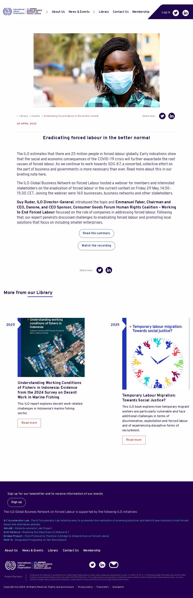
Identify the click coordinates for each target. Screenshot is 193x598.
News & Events (79, 12)
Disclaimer (118, 587)
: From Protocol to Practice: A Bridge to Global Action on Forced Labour (56, 536)
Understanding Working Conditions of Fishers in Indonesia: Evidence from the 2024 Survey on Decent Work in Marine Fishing (49, 390)
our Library (40, 293)
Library (101, 12)
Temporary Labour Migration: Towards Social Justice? (149, 398)
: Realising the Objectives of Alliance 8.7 (36, 532)
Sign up (16, 502)
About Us (55, 12)
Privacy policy (85, 587)
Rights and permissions (61, 587)
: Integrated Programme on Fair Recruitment (35, 540)
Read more (29, 423)
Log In (166, 12)
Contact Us (121, 12)
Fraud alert (103, 587)
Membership (140, 12)
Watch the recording (96, 246)
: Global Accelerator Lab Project (28, 528)
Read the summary (96, 233)
